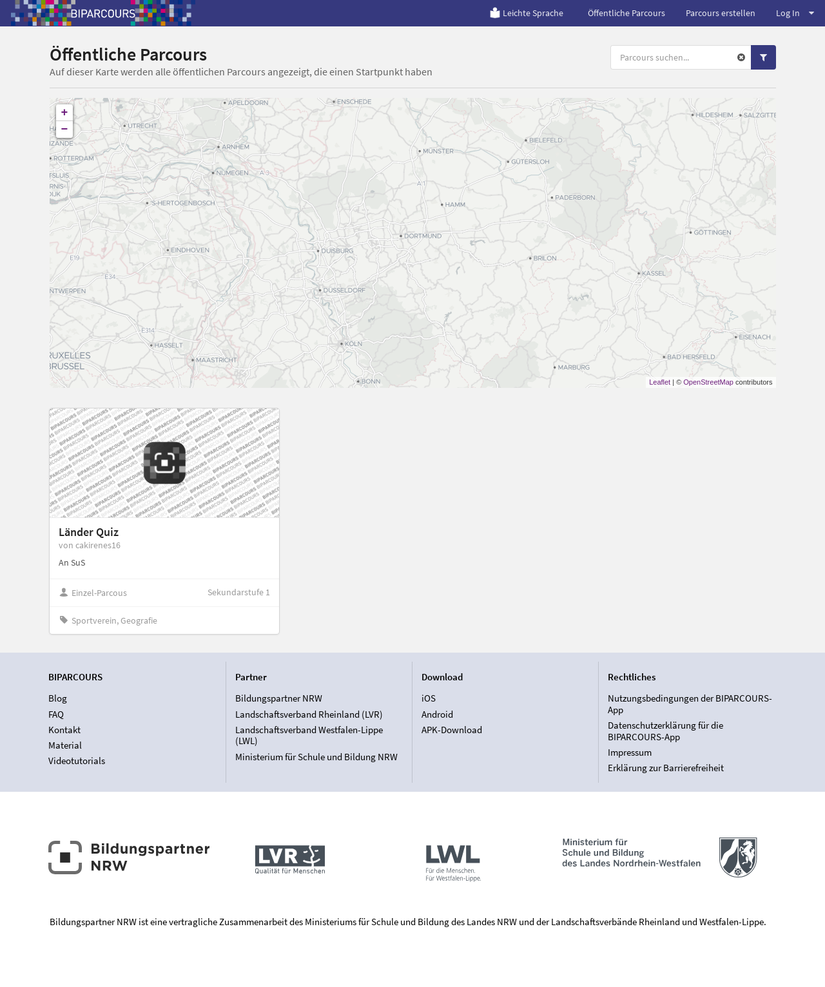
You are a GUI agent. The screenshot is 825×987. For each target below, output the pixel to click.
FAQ (56, 714)
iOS (429, 698)
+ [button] (64, 112)
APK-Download (452, 729)
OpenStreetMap (708, 382)
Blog (57, 698)
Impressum (630, 752)
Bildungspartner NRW (278, 698)
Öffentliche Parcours (626, 13)
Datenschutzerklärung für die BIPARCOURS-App (665, 731)
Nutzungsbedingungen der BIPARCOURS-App (690, 704)
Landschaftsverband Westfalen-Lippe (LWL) (309, 735)
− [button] (64, 129)
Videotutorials (76, 760)
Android (437, 714)
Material (65, 745)
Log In (795, 13)
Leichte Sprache (526, 13)
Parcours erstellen (720, 13)
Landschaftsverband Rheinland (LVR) (309, 714)
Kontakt (64, 729)
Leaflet (659, 382)
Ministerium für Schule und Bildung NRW (316, 757)
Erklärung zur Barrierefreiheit (666, 768)
